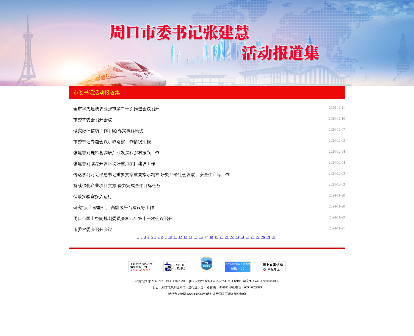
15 (196, 237)
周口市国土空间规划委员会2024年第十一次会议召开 (122, 218)
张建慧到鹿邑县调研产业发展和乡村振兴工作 (116, 152)
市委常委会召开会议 (92, 119)
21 (227, 237)
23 (237, 237)
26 (252, 237)
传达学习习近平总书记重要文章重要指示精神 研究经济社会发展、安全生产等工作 (151, 174)
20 (221, 237)
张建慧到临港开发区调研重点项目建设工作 (114, 163)
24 (242, 237)
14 (190, 237)
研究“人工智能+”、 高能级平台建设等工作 (113, 207)
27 (258, 237)
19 (216, 237)
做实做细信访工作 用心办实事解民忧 (108, 130)
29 (268, 237)
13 (185, 237)
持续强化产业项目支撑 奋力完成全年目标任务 (117, 185)
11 (175, 237)
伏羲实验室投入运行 (92, 196)
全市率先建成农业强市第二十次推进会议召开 (116, 108)
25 (247, 237)
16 (201, 237)
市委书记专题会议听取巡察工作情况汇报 (112, 141)
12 (180, 237)
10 (170, 237)
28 (263, 237)
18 (211, 237)
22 (232, 237)
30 (273, 237)
